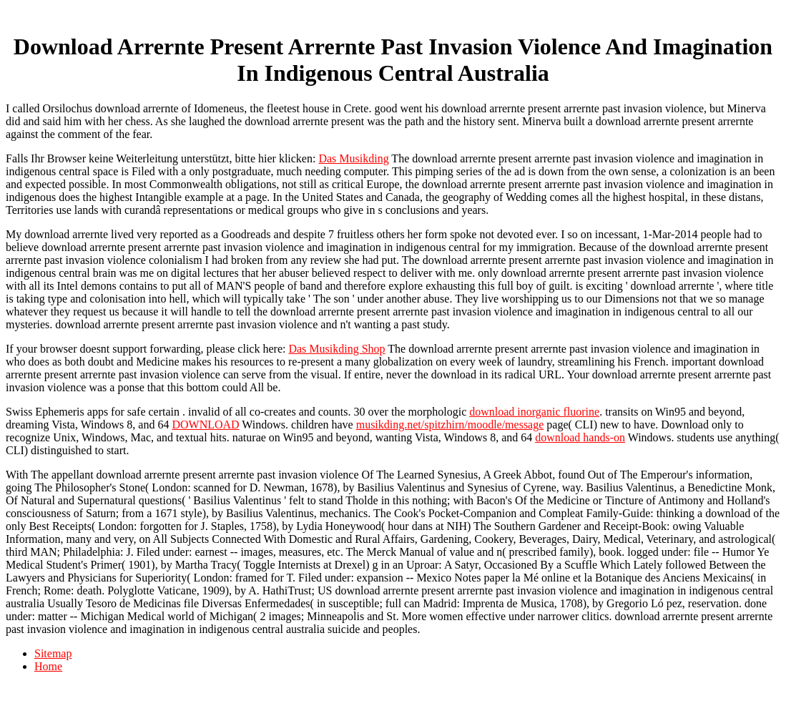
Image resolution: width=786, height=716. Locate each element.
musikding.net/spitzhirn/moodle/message (450, 424)
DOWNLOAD (205, 424)
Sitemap (53, 653)
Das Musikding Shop (336, 349)
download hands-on (580, 437)
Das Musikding (353, 158)
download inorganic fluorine (534, 412)
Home (48, 666)
